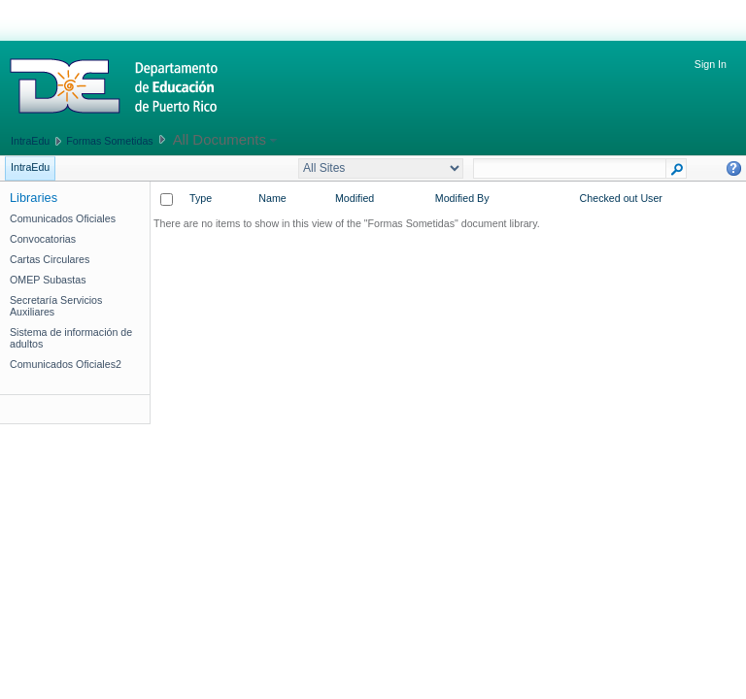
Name (272, 198)
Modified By (462, 198)
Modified (354, 198)
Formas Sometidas (109, 141)
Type (200, 198)
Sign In (711, 64)
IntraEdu (30, 141)
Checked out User (621, 198)
